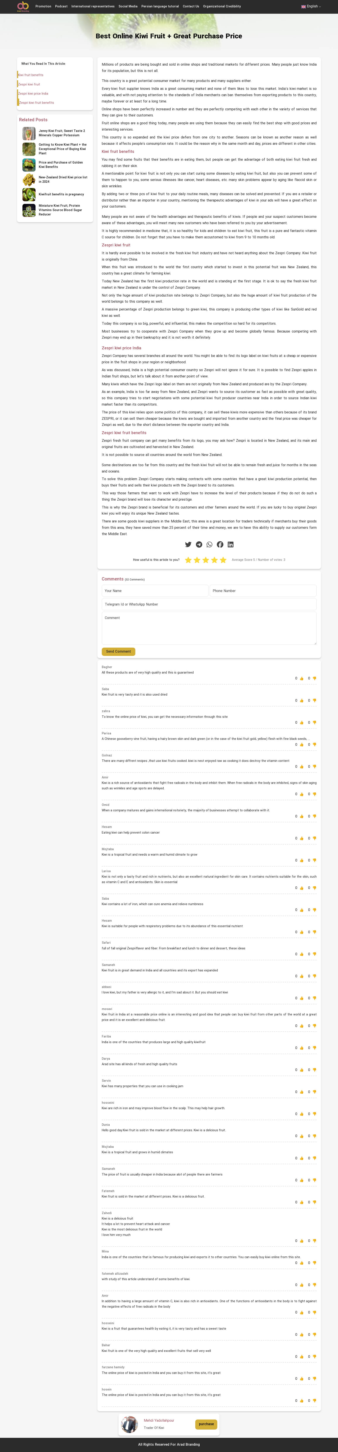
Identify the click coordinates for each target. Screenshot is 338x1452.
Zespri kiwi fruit (29, 85)
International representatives (93, 7)
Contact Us (191, 7)
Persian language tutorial (160, 7)
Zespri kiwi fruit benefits (36, 103)
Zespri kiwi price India (33, 94)
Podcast (61, 7)
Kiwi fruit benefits (30, 75)
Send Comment (118, 651)
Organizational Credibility (222, 7)
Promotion (43, 7)
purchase (206, 1424)
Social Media (128, 7)
